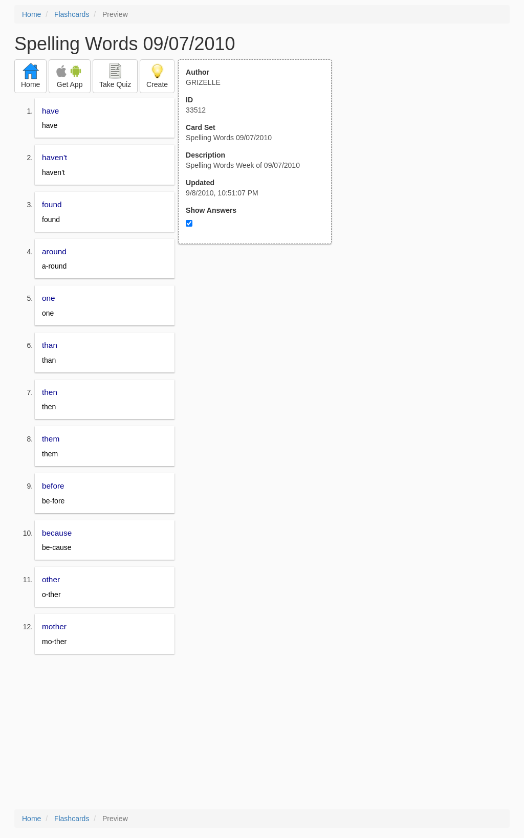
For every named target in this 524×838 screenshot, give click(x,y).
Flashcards (71, 14)
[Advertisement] (260, 344)
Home (31, 14)
